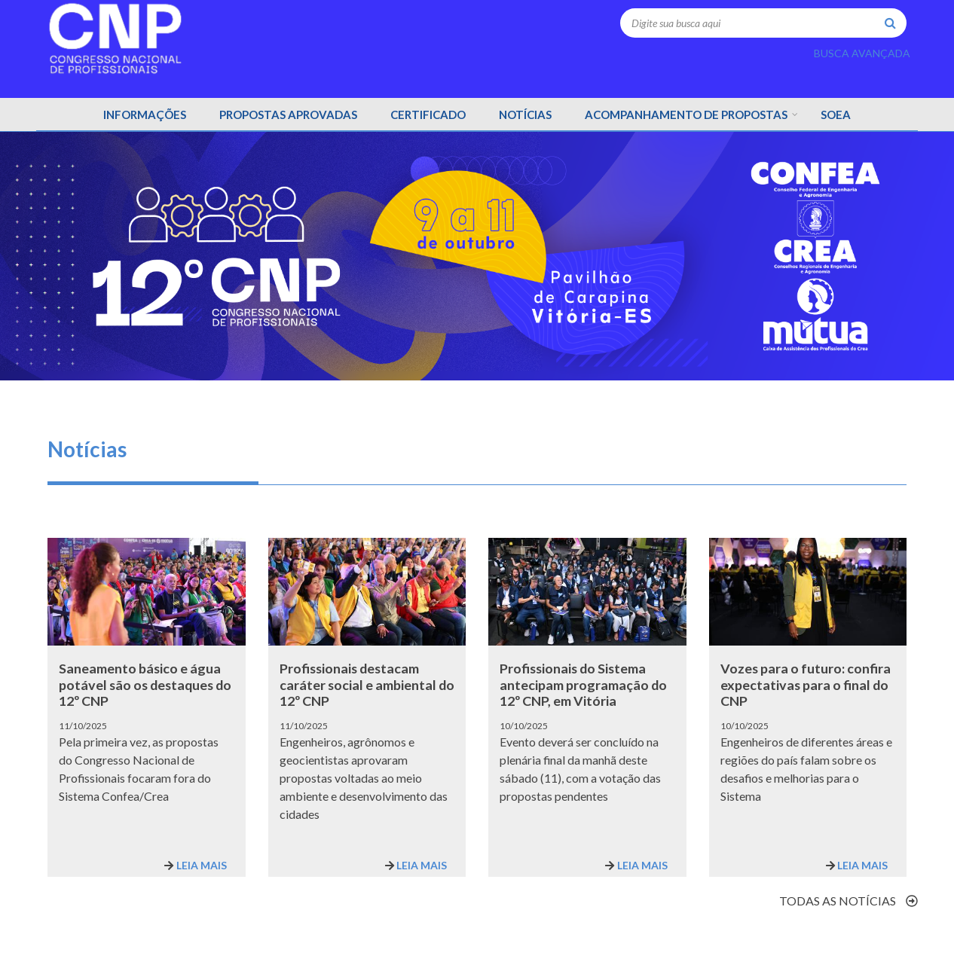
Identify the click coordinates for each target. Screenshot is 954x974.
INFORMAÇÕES (144, 114)
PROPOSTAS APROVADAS (288, 114)
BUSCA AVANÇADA (862, 53)
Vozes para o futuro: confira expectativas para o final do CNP (805, 684)
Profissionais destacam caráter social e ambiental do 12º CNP (367, 684)
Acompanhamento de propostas (686, 114)
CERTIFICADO (428, 114)
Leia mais (201, 865)
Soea (836, 114)
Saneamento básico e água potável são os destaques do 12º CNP (145, 684)
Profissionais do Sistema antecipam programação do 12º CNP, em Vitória (583, 684)
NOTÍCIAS (525, 114)
